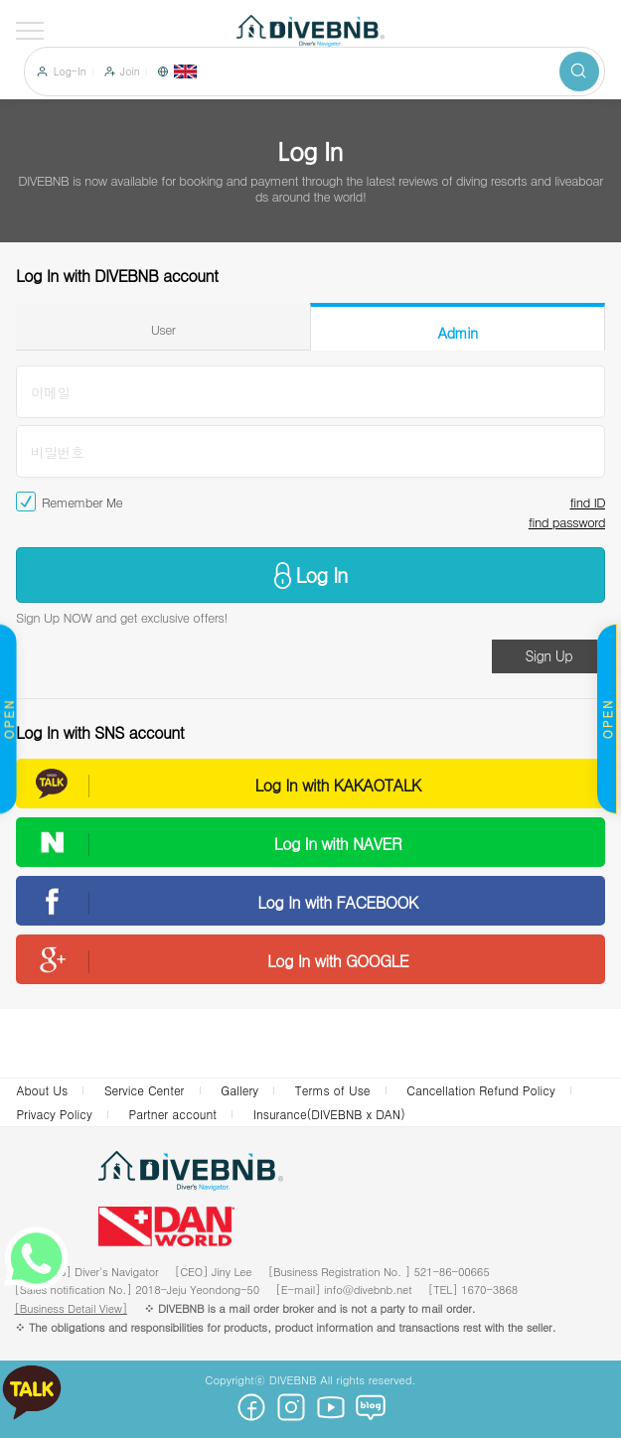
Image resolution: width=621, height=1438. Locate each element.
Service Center (144, 1089)
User (163, 330)
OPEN (606, 719)
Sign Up (548, 655)
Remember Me (82, 502)
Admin (458, 333)
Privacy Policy (53, 1113)
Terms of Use (333, 1089)
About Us (42, 1089)
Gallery (239, 1089)
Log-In (70, 71)
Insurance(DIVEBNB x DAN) (329, 1113)
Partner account (173, 1113)
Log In (322, 574)
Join (130, 71)
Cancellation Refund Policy (480, 1089)
